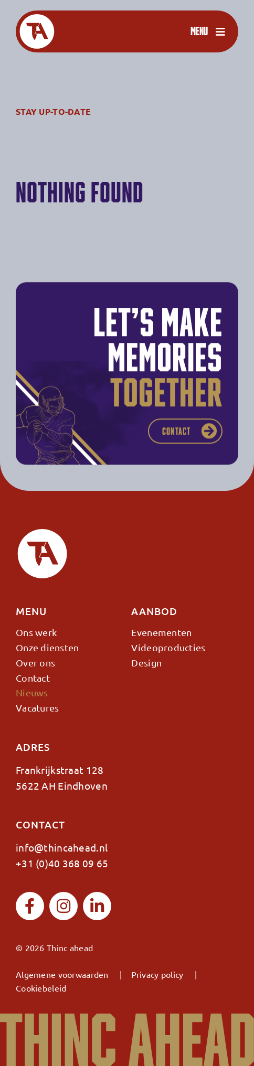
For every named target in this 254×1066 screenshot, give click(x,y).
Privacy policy (157, 974)
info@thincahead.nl (62, 847)
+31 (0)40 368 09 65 (62, 863)
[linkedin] (97, 906)
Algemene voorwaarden (62, 974)
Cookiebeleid (41, 988)
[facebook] (30, 906)
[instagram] (63, 906)
